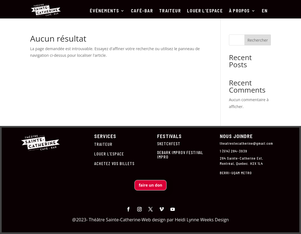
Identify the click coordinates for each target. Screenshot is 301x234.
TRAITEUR (170, 11)
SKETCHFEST (168, 143)
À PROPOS (239, 11)
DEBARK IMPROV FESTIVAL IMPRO (180, 154)
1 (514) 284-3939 (233, 151)
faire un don (150, 185)
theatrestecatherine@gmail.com (246, 143)
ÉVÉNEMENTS (104, 11)
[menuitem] (265, 12)
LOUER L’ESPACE (205, 11)
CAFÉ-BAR (142, 11)
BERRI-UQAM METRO (236, 172)
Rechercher (257, 40)
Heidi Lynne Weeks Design (202, 220)
